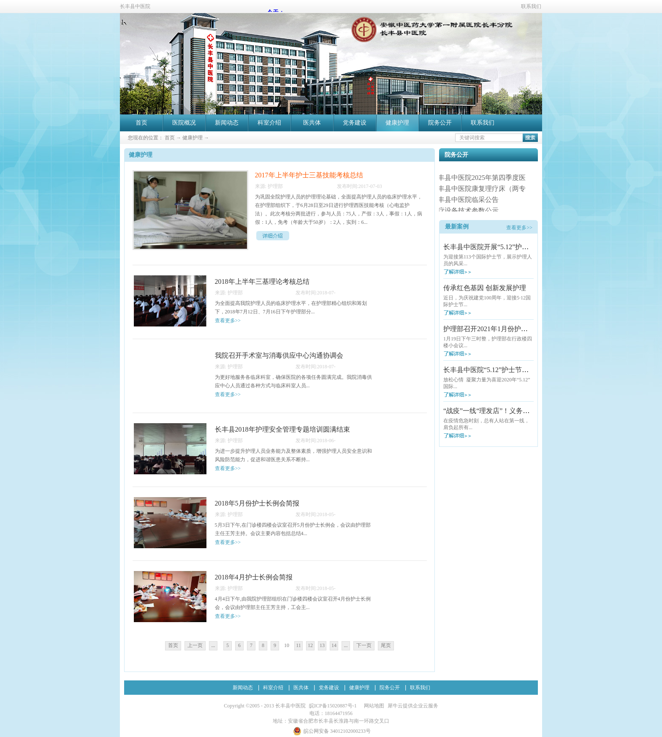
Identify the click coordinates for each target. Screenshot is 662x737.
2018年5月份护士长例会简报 (257, 503)
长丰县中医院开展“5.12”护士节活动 (496, 246)
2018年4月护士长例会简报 (254, 577)
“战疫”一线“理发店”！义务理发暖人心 (499, 410)
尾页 (386, 645)
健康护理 (192, 138)
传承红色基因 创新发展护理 (484, 287)
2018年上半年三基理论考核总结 (262, 281)
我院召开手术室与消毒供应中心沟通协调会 (279, 355)
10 (286, 645)
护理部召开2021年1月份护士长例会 (495, 328)
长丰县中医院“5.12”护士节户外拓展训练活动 (509, 369)
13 (322, 645)
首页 (141, 123)
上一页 (195, 645)
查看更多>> (519, 228)
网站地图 (372, 706)
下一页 (364, 645)
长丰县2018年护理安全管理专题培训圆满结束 (282, 429)
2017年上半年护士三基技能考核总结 (309, 175)
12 (310, 645)
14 (333, 645)
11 (298, 645)
